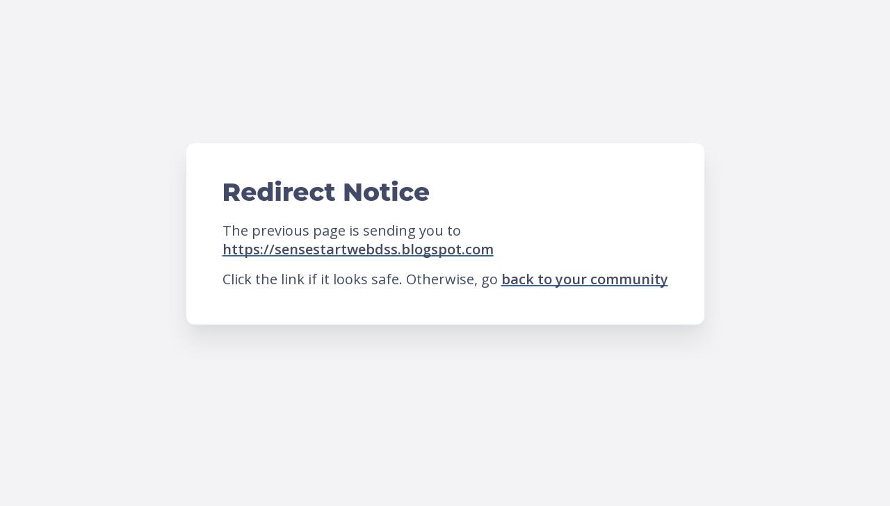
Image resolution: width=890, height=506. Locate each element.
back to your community (584, 279)
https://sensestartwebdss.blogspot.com (358, 249)
